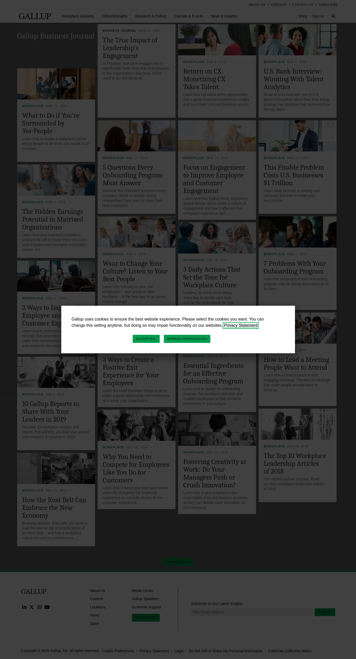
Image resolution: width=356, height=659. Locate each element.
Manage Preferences (187, 338)
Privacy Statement (241, 325)
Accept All (146, 338)
